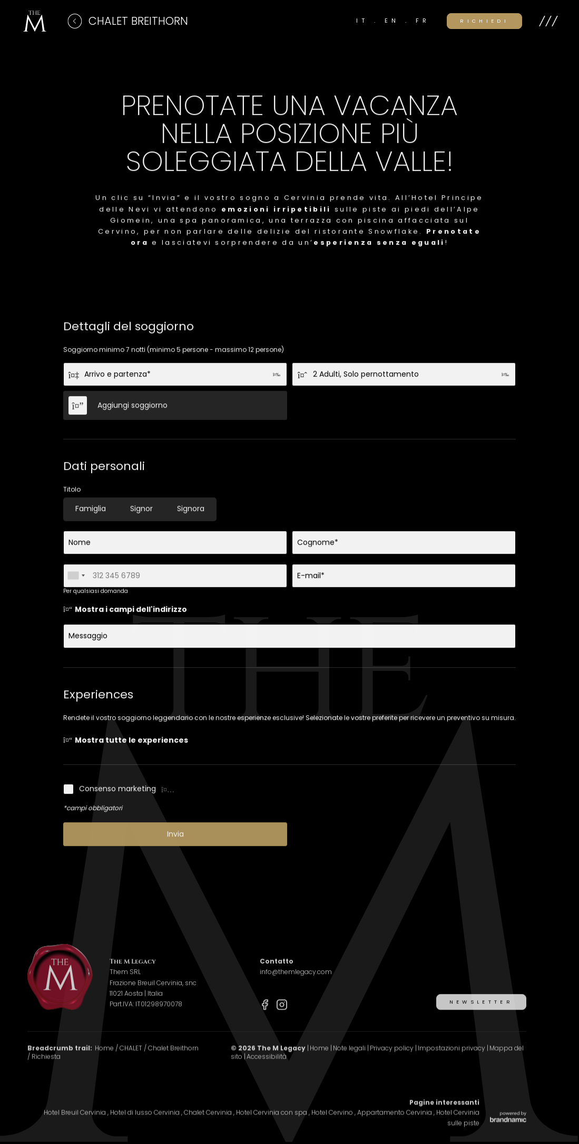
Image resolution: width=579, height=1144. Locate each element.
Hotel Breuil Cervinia (75, 1122)
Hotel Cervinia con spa (272, 1122)
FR (423, 20)
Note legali (350, 1057)
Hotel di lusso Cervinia (145, 1122)
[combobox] (76, 579)
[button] (548, 21)
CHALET (132, 1057)
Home (105, 1057)
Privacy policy (392, 1057)
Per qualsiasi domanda (95, 594)
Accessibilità (267, 1066)
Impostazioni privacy (452, 1057)
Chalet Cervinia (208, 1122)
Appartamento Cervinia (395, 1122)
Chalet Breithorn (173, 1057)
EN (395, 20)
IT (365, 20)
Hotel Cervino (333, 1122)
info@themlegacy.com (296, 981)
